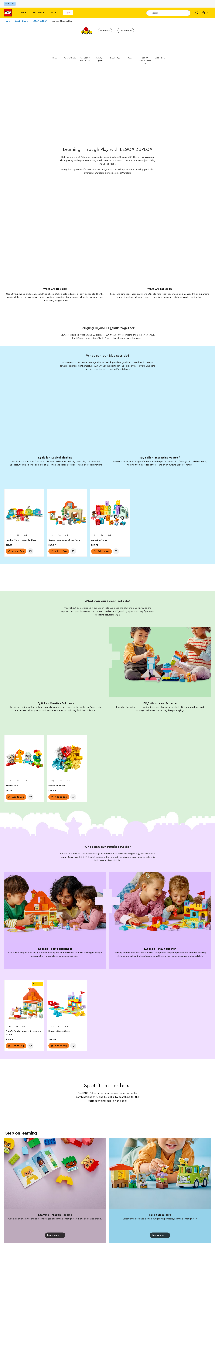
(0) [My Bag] (204, 13)
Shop (23, 12)
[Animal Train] (24, 760)
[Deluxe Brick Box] (67, 760)
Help (53, 12)
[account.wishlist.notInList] (30, 552)
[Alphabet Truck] (110, 514)
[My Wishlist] (197, 13)
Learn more (125, 31)
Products (105, 31)
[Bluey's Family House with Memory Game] (24, 1005)
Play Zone (9, 4)
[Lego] (8, 12)
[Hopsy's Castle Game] (67, 1005)
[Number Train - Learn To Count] (24, 514)
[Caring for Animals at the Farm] (67, 514)
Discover (38, 12)
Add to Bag (18, 552)
